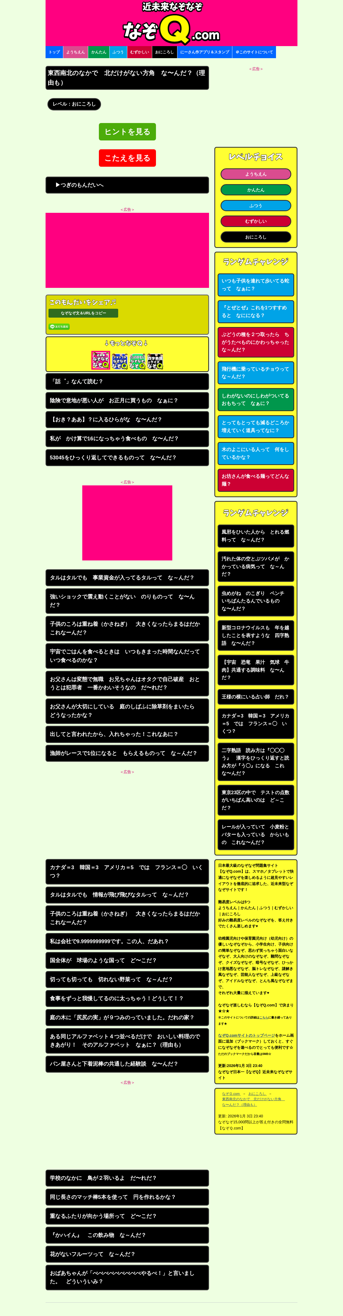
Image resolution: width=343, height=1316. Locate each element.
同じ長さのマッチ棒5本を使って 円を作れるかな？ (113, 1197)
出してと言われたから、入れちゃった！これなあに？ (114, 734)
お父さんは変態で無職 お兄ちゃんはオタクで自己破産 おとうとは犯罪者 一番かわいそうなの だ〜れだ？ (125, 683)
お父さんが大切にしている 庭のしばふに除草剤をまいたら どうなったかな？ (125, 711)
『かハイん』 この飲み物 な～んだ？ (98, 1235)
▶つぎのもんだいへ (76, 185)
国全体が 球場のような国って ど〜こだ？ (103, 960)
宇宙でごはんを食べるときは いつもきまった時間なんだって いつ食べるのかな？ (127, 656)
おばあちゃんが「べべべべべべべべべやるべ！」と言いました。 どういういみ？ (122, 1277)
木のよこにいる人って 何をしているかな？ (255, 453)
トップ (54, 52)
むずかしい (139, 52)
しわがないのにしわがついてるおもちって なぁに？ (255, 399)
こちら (263, 1017)
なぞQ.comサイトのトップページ (246, 1035)
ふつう (118, 52)
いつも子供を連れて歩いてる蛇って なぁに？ (255, 284)
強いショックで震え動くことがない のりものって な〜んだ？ (122, 601)
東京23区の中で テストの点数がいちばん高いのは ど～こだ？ (256, 800)
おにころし (164, 52)
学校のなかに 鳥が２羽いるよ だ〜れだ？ (103, 1178)
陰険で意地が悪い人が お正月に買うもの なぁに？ (114, 400)
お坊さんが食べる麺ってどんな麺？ (255, 480)
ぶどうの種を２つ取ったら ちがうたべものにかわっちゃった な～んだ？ (258, 342)
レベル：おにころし (74, 104)
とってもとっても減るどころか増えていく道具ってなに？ (255, 426)
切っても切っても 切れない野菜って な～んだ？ (111, 979)
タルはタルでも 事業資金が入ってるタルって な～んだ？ (122, 578)
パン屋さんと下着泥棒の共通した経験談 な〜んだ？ (114, 1064)
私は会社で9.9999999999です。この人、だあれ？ (109, 941)
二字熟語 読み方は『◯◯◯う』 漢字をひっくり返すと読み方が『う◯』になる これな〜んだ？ (255, 762)
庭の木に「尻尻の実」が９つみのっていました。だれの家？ (122, 1017)
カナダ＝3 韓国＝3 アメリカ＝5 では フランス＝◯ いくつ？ (126, 871)
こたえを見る (127, 158)
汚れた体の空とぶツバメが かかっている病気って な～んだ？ (255, 566)
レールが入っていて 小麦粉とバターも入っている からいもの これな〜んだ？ (255, 834)
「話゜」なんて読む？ (76, 381)
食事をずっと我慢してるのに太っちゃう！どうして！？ (117, 998)
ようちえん (75, 52)
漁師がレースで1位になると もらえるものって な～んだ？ (123, 753)
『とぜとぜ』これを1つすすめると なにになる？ (254, 311)
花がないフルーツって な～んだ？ (93, 1254)
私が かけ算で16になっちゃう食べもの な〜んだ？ (114, 438)
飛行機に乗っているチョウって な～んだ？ (258, 373)
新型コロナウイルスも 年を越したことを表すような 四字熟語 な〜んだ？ (255, 635)
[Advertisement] (127, 250)
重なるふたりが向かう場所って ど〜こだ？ (103, 1216)
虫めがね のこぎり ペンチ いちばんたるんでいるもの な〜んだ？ (255, 601)
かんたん (98, 52)
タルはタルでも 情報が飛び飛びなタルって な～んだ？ (119, 895)
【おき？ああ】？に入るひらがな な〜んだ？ (106, 419)
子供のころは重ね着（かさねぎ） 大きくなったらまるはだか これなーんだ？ (127, 628)
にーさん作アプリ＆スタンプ (204, 52)
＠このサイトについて (254, 52)
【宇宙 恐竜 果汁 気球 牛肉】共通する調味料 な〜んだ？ (255, 670)
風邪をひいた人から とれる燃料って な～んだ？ (255, 535)
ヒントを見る (127, 132)
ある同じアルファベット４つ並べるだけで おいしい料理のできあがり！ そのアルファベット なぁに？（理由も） (125, 1041)
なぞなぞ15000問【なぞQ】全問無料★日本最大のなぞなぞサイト (171, 23)
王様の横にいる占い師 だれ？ (255, 697)
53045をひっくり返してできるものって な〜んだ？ (113, 457)
